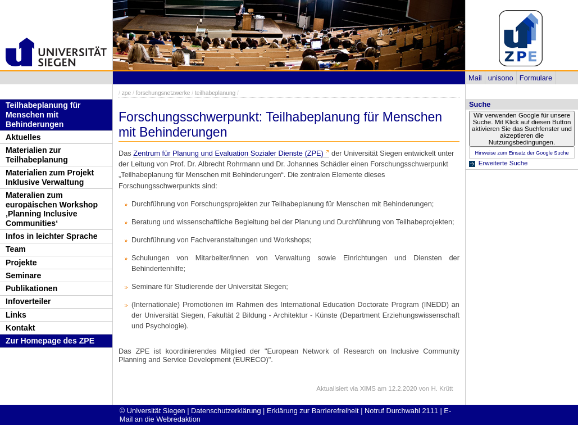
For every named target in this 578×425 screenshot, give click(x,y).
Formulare (536, 78)
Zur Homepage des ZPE (50, 340)
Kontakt (20, 327)
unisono (500, 78)
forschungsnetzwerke (163, 93)
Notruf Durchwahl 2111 (401, 410)
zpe (126, 93)
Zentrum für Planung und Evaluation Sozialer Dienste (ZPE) (228, 153)
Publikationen (31, 288)
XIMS (368, 388)
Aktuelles (23, 137)
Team (16, 249)
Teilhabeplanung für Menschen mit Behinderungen (43, 114)
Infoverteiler (28, 301)
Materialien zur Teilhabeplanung (37, 155)
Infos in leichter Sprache (52, 236)
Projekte (21, 262)
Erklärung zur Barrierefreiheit (313, 410)
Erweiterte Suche (503, 163)
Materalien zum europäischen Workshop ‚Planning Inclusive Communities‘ (52, 209)
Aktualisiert (332, 388)
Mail (474, 78)
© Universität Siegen (152, 410)
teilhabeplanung (215, 93)
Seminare (23, 275)
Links (16, 314)
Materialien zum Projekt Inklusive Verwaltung (50, 177)
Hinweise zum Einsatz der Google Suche (521, 153)
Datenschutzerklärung (226, 410)
